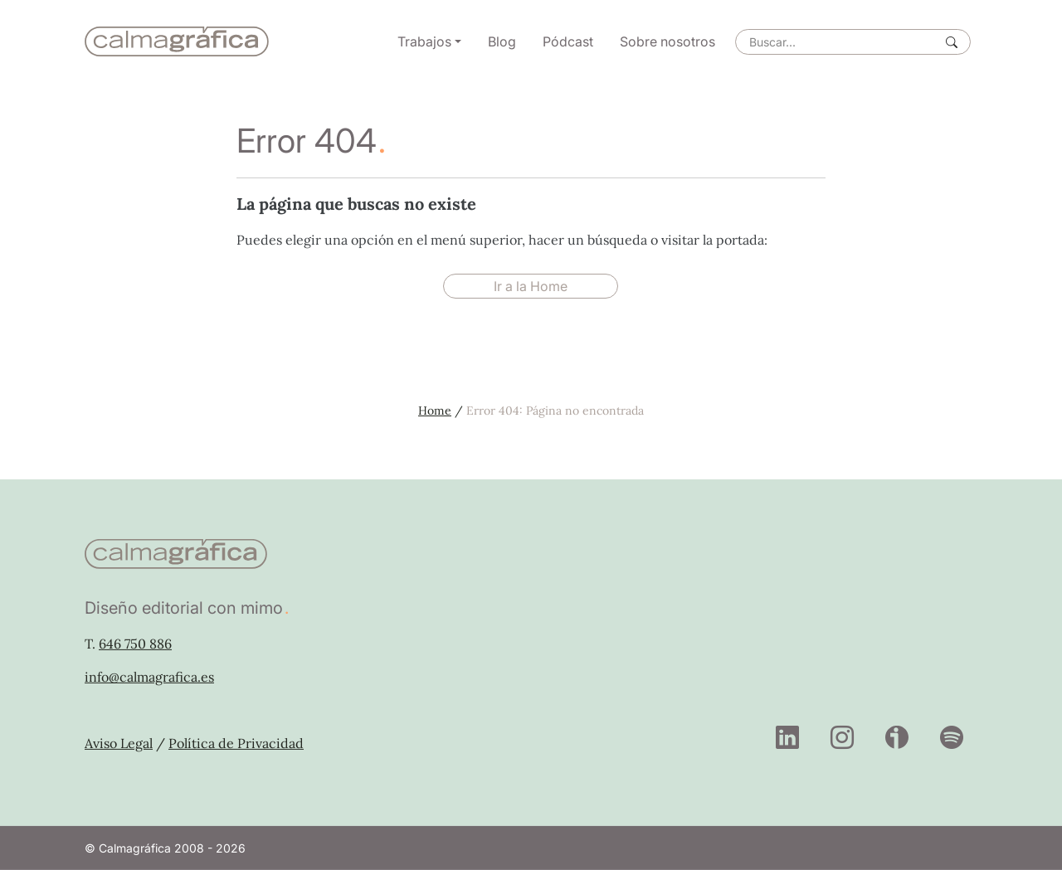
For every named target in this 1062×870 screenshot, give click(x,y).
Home (434, 410)
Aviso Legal (119, 743)
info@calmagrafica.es (149, 676)
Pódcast (568, 41)
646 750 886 (135, 643)
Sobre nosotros (667, 41)
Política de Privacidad (236, 743)
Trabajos (424, 41)
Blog (502, 41)
